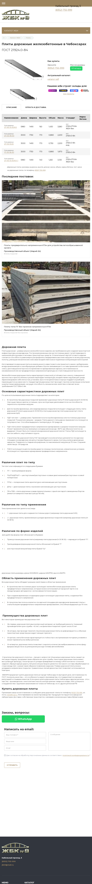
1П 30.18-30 (9, 152)
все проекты (68, 94)
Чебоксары (62, 2)
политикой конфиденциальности (76, 755)
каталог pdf (53, 79)
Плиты (28, 38)
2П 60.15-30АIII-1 (11, 161)
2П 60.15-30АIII (10, 127)
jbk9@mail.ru (12, 695)
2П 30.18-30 (9, 136)
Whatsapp (76, 68)
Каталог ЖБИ (15, 38)
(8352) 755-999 (63, 10)
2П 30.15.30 (9, 144)
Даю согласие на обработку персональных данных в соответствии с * (47, 755)
